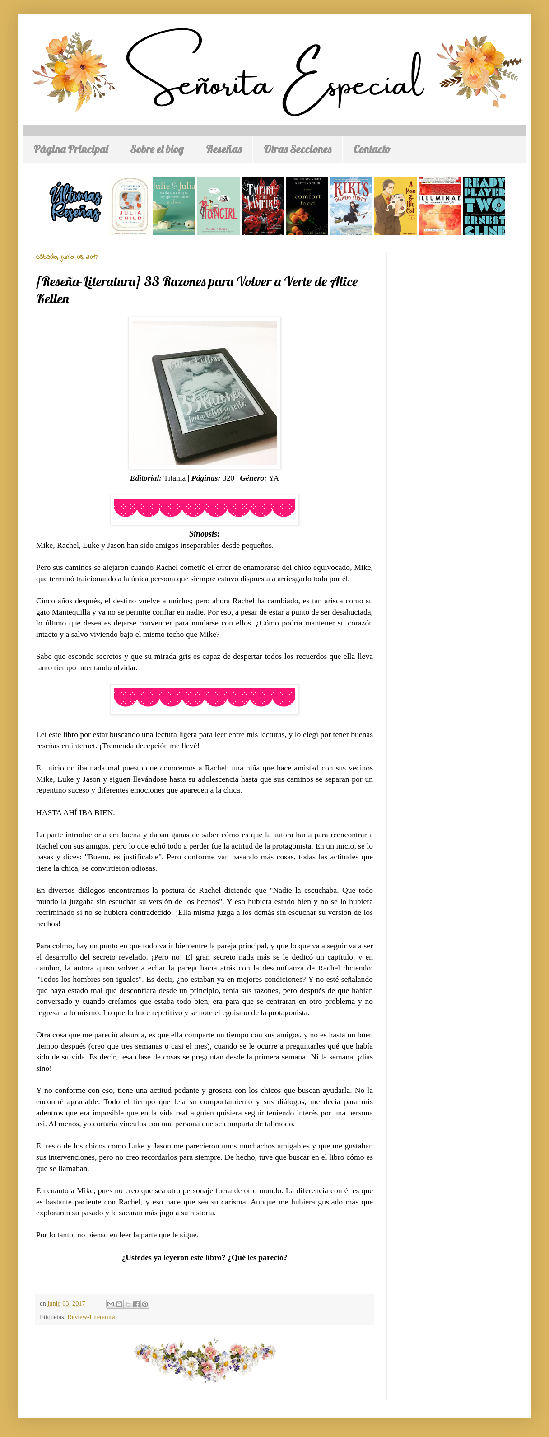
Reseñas (224, 149)
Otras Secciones (297, 149)
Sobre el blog (157, 149)
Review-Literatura (91, 1316)
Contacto (372, 149)
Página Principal (70, 149)
